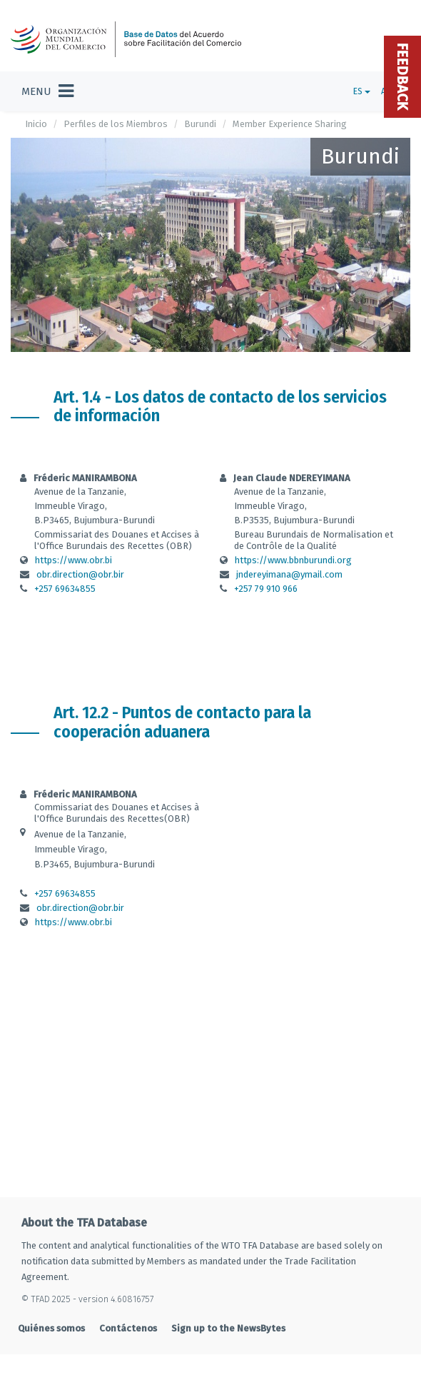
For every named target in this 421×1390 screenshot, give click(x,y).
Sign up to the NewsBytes (228, 1328)
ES (361, 91)
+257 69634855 (65, 588)
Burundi (200, 124)
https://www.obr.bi (73, 560)
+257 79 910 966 (266, 588)
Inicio (36, 124)
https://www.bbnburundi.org (293, 560)
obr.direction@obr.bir (80, 574)
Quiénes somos (51, 1328)
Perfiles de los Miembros (116, 124)
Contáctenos (128, 1328)
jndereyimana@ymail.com (289, 574)
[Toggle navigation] (47, 91)
